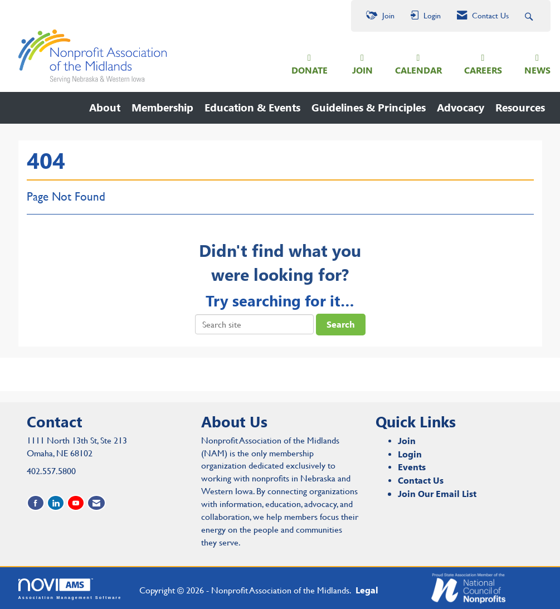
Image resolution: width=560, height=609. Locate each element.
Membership (162, 107)
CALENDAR (418, 70)
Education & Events (252, 107)
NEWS (537, 70)
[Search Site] (530, 16)
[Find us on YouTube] (76, 503)
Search (341, 324)
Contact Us (421, 480)
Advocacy (460, 107)
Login (410, 454)
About (104, 107)
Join (407, 440)
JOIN (362, 70)
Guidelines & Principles (368, 107)
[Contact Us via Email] (96, 503)
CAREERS (483, 70)
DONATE (309, 70)
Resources (520, 107)
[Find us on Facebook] (36, 503)
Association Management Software (70, 588)
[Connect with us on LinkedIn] (56, 503)
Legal (367, 590)
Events (412, 466)
